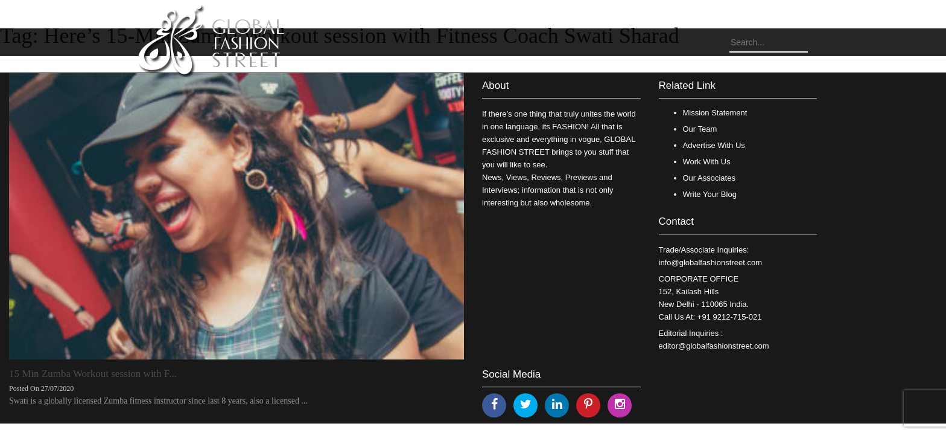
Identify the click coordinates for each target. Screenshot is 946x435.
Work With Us (707, 161)
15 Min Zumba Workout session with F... (93, 373)
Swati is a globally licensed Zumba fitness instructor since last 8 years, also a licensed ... (158, 400)
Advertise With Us (714, 145)
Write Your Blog (710, 194)
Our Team (700, 129)
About (495, 85)
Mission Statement (715, 112)
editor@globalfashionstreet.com (714, 345)
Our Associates (709, 177)
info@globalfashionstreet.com (710, 262)
